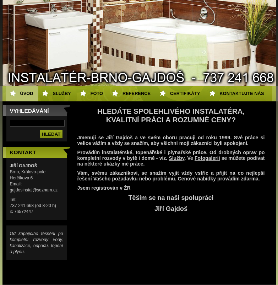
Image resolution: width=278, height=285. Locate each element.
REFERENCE (136, 93)
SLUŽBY (62, 93)
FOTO (97, 93)
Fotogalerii (207, 158)
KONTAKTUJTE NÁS (242, 93)
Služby (176, 158)
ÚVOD (26, 93)
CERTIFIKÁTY (185, 93)
